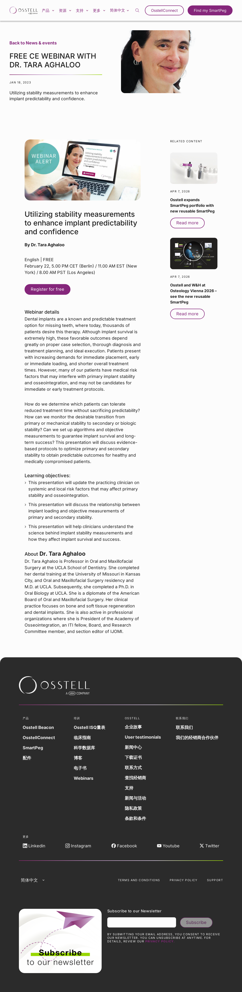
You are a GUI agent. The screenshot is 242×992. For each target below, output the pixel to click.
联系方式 (133, 767)
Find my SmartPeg (210, 10)
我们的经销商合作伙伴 (197, 737)
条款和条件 (135, 818)
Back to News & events (33, 42)
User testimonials (143, 737)
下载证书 (133, 757)
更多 (99, 10)
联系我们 (184, 727)
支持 (82, 10)
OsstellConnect (164, 10)
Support (215, 880)
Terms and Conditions (139, 880)
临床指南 (82, 737)
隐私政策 (133, 808)
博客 (78, 757)
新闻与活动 (135, 798)
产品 (48, 10)
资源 (65, 10)
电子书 (80, 768)
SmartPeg (33, 747)
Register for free (47, 289)
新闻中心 (133, 747)
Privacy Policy (184, 880)
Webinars (83, 778)
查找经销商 (135, 777)
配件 (27, 757)
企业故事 (133, 726)
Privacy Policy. (160, 941)
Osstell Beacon (38, 727)
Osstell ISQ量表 (89, 727)
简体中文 (120, 10)
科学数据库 (84, 747)
